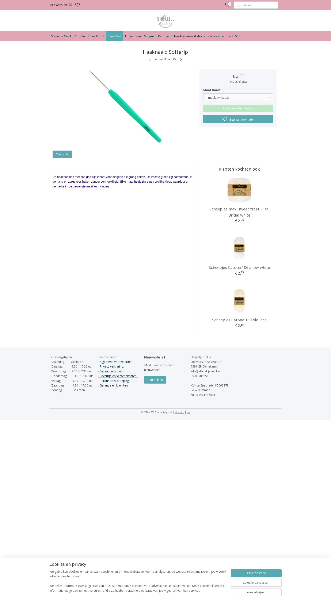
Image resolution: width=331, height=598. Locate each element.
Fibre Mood (96, 36)
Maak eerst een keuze (238, 108)
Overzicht (62, 154)
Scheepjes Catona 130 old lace (239, 319)
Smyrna (149, 36)
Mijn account (61, 5)
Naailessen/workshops (189, 36)
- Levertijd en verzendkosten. (118, 376)
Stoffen (80, 36)
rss (188, 412)
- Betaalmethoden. (110, 371)
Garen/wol (114, 36)
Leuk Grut (234, 36)
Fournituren (133, 36)
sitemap (179, 412)
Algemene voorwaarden (116, 362)
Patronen (164, 36)
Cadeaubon (216, 36)
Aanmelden (155, 380)
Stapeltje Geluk (61, 36)
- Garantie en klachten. (113, 385)
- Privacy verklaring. (111, 366)
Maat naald (212, 90)
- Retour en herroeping (113, 381)
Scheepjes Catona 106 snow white (239, 267)
